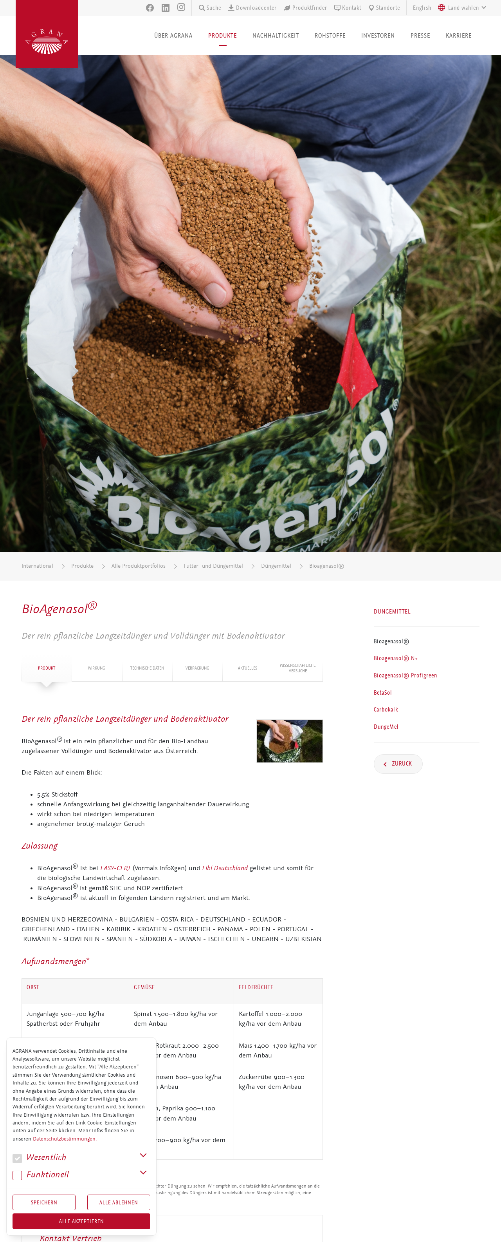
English (422, 8)
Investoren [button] (378, 35)
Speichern (44, 1202)
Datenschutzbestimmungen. (65, 1139)
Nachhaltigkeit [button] (275, 35)
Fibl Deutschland (225, 868)
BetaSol (383, 693)
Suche (209, 8)
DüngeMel (386, 727)
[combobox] (459, 7)
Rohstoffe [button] (330, 35)
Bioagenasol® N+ (396, 658)
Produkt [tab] (46, 668)
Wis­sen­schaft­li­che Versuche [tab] (297, 668)
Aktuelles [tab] (247, 668)
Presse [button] (420, 35)
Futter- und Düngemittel (213, 566)
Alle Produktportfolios (139, 566)
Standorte (384, 8)
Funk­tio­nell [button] (41, 1175)
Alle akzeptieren (81, 1221)
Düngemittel (276, 566)
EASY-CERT (115, 868)
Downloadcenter (252, 8)
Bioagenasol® (326, 566)
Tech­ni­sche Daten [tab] (147, 668)
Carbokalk (386, 709)
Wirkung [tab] (96, 668)
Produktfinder (305, 8)
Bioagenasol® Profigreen (405, 675)
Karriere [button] (459, 35)
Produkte (82, 566)
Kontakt (347, 8)
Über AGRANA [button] (173, 35)
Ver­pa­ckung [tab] (197, 668)
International (37, 566)
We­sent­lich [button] (39, 1157)
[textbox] (463, 7)
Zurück (401, 764)
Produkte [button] (222, 35)
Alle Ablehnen (118, 1202)
